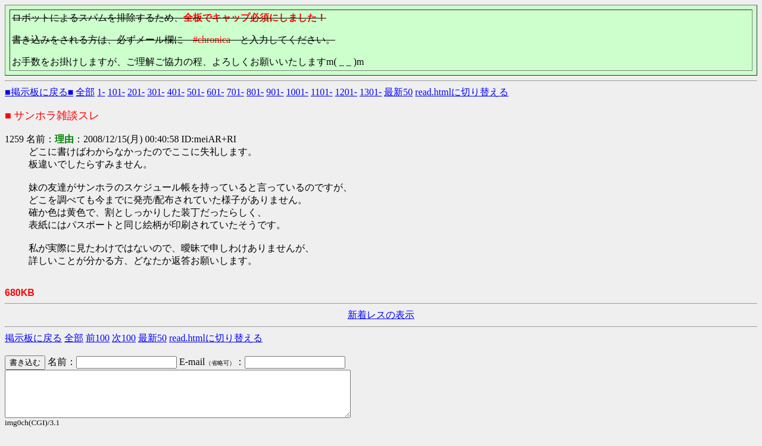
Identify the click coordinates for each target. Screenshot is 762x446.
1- (101, 92)
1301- (371, 92)
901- (274, 92)
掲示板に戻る (33, 338)
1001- (297, 92)
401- (176, 92)
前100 (98, 338)
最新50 (398, 92)
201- (136, 92)
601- (215, 92)
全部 (85, 92)
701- (235, 92)
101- (116, 92)
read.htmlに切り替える (461, 92)
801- (255, 92)
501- (195, 92)
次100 (124, 338)
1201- (346, 92)
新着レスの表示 (381, 315)
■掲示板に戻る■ (39, 92)
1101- (322, 92)
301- (155, 92)
